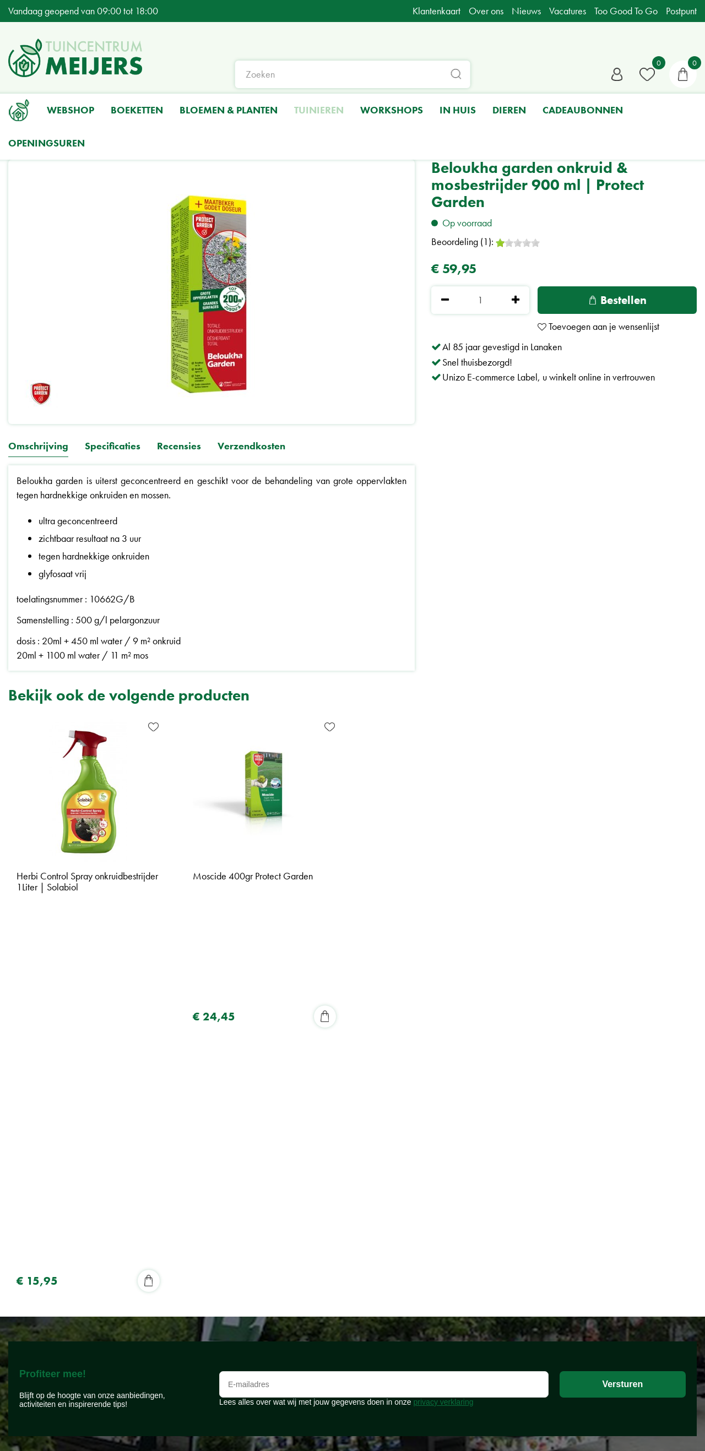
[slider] (518, 242)
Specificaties (112, 446)
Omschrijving (38, 446)
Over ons (339, 1151)
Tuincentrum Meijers (203, 1137)
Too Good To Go (353, 1208)
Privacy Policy (191, 1228)
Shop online (344, 1137)
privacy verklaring (444, 1038)
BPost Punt (341, 1222)
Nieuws (336, 1179)
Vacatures (340, 1236)
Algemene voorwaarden (211, 1243)
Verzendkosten (251, 446)
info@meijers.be (204, 1193)
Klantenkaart (346, 1165)
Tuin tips (336, 1193)
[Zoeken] (352, 74)
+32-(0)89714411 (205, 1208)
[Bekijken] (683, 74)
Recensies (179, 446)
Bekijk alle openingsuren (54, 1402)
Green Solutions (666, 1427)
